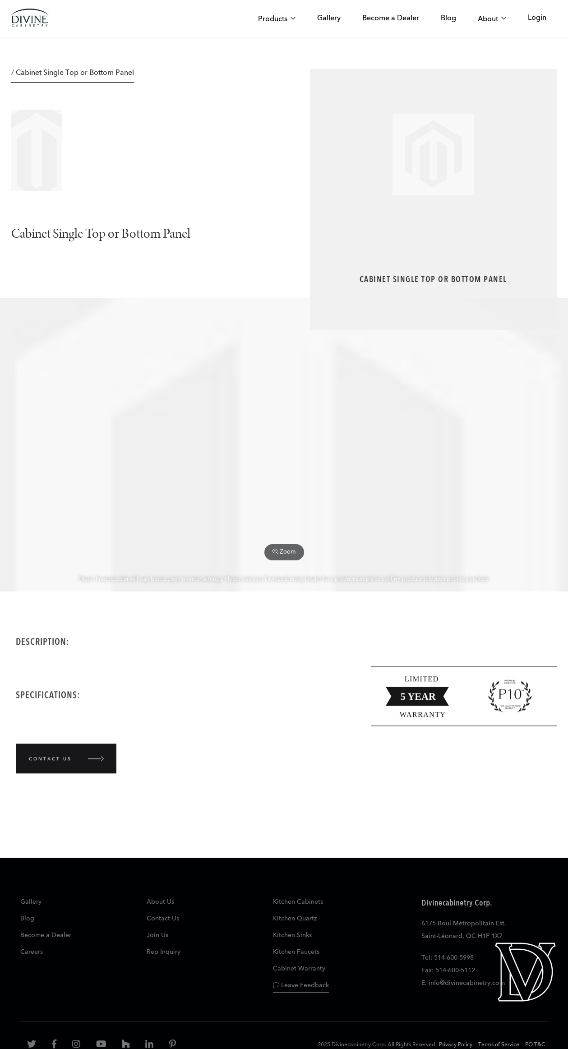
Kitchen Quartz (295, 918)
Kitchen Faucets (296, 952)
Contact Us (163, 918)
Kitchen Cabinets (298, 902)
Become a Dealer (45, 935)
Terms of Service (498, 1045)
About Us (160, 902)
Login (537, 18)
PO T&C (535, 1045)
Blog (27, 918)
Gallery (31, 902)
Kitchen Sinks (292, 935)
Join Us (157, 935)
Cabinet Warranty (299, 969)
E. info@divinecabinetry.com (463, 983)
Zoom (284, 552)
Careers (31, 952)
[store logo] (30, 19)
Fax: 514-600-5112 (448, 970)
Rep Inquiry (163, 952)
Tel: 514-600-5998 (447, 958)
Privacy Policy (455, 1045)
